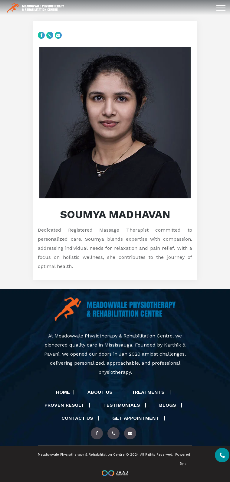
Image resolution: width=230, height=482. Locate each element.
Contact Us (78, 418)
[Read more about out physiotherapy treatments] (97, 433)
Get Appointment (136, 418)
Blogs (168, 405)
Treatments (149, 392)
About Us (100, 392)
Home (63, 392)
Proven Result (65, 405)
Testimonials (122, 405)
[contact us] (113, 433)
